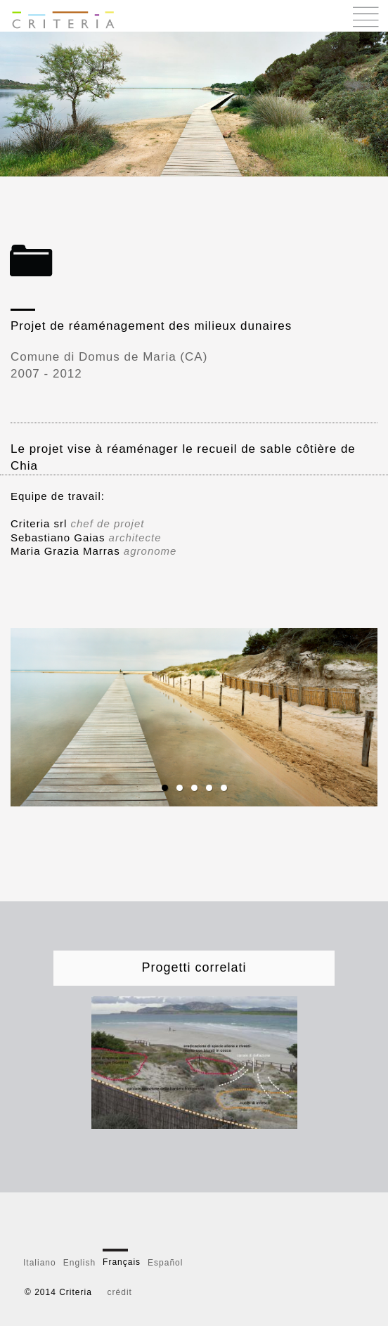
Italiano (39, 1263)
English (79, 1263)
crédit (120, 1292)
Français (122, 1262)
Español (165, 1263)
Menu (366, 16)
